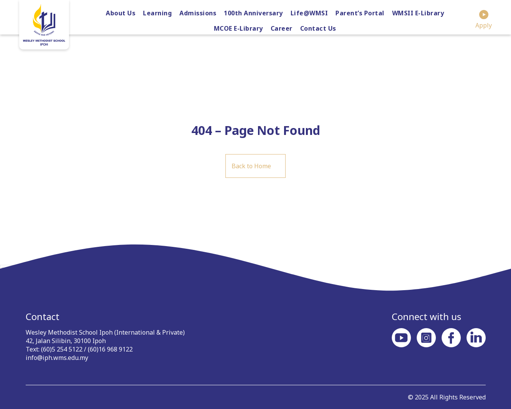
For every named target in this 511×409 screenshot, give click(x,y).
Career (281, 28)
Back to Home (251, 166)
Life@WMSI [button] (309, 13)
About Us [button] (120, 13)
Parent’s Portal (359, 13)
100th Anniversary (253, 13)
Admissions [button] (197, 13)
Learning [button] (157, 13)
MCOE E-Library (238, 28)
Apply (483, 20)
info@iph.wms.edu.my (57, 357)
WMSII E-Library (418, 13)
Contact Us (318, 28)
